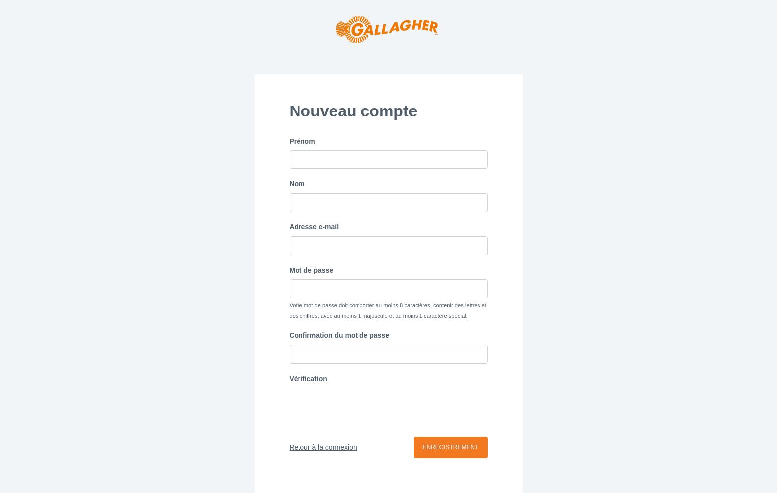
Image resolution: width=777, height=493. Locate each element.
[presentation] (365, 407)
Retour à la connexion (323, 447)
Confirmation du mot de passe (339, 335)
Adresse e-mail (314, 227)
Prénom (302, 141)
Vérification (308, 379)
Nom (297, 184)
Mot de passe (312, 270)
